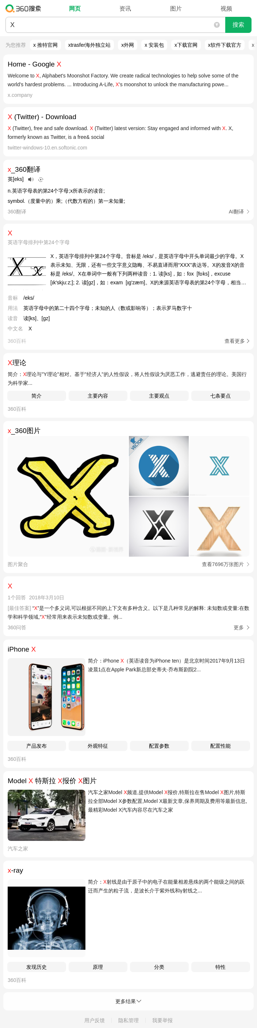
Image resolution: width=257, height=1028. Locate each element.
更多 (239, 627)
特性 (220, 967)
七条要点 (220, 396)
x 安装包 (154, 45)
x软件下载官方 (224, 45)
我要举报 (162, 1020)
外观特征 (98, 746)
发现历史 (36, 967)
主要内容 (98, 396)
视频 (226, 8)
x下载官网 (185, 45)
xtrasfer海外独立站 (89, 45)
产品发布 (36, 746)
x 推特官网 (45, 45)
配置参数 (159, 746)
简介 (36, 396)
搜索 (238, 25)
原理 (98, 967)
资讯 (125, 8)
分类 (159, 967)
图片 (176, 8)
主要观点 (159, 396)
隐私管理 (128, 1020)
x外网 (127, 45)
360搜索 (25, 8)
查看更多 (235, 341)
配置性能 (220, 746)
